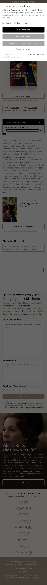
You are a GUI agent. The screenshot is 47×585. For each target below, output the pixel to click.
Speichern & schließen (24, 36)
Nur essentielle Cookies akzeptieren (23, 43)
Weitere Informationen (23, 49)
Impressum (31, 54)
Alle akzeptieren (23, 29)
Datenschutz (40, 54)
